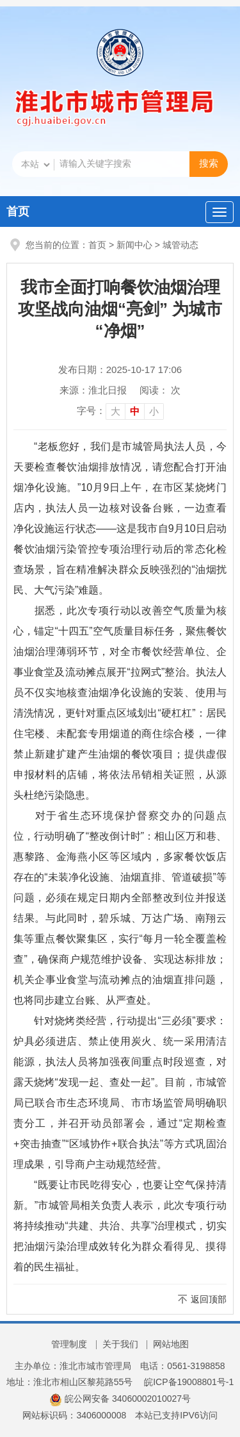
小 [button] (154, 411)
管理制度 (69, 1344)
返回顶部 (209, 1299)
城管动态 (180, 245)
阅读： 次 (160, 390)
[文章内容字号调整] (120, 411)
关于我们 (120, 1344)
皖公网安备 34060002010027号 (120, 1398)
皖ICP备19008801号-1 (189, 1382)
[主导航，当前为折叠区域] (219, 212)
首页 (17, 211)
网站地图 (171, 1344)
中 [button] (135, 411)
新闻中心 (134, 245)
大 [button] (115, 411)
